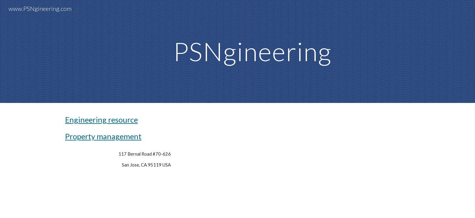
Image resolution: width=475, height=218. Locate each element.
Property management (103, 136)
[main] (252, 51)
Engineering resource (101, 119)
